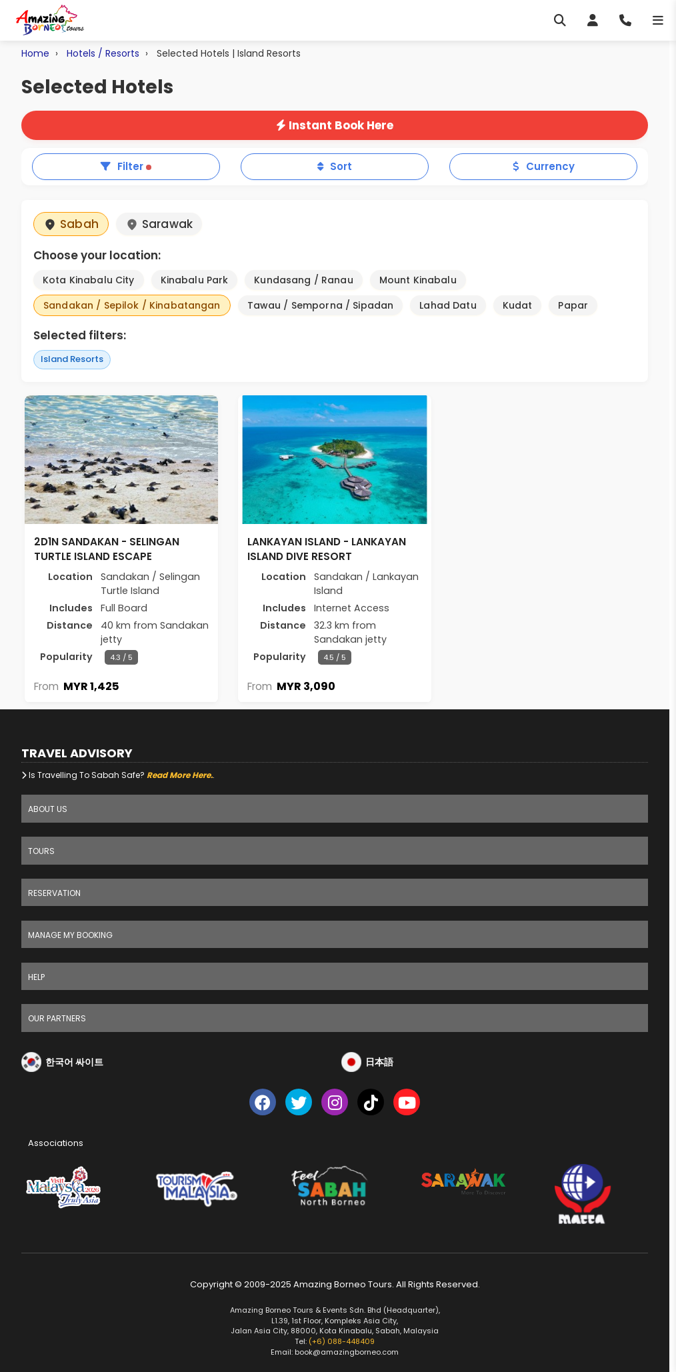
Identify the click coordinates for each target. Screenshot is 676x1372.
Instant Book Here (334, 125)
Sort (334, 166)
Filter (126, 166)
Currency (544, 166)
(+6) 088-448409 (342, 1341)
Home (35, 53)
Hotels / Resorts (103, 53)
